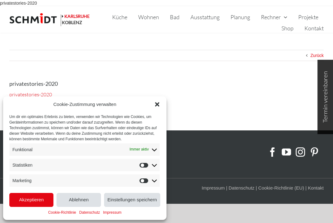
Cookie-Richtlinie (62, 212)
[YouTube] (286, 152)
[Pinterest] (314, 152)
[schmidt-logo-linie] (35, 20)
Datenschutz (89, 212)
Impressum (112, 212)
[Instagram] (300, 152)
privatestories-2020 (18, 3)
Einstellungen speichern (132, 199)
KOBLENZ (72, 22)
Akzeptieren (31, 199)
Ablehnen (79, 199)
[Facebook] (272, 152)
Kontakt (316, 187)
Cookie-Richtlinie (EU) (281, 187)
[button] (157, 104)
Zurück (317, 55)
